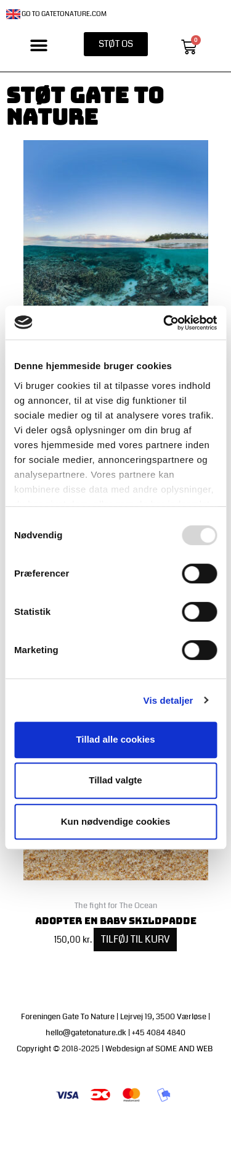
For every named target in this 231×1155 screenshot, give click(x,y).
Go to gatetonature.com (56, 14)
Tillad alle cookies (115, 739)
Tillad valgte (115, 780)
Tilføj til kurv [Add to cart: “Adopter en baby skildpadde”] (135, 939)
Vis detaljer (168, 700)
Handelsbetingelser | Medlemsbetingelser (143, 1126)
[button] (39, 46)
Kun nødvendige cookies (116, 821)
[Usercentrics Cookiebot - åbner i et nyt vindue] (164, 323)
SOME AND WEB (184, 1048)
